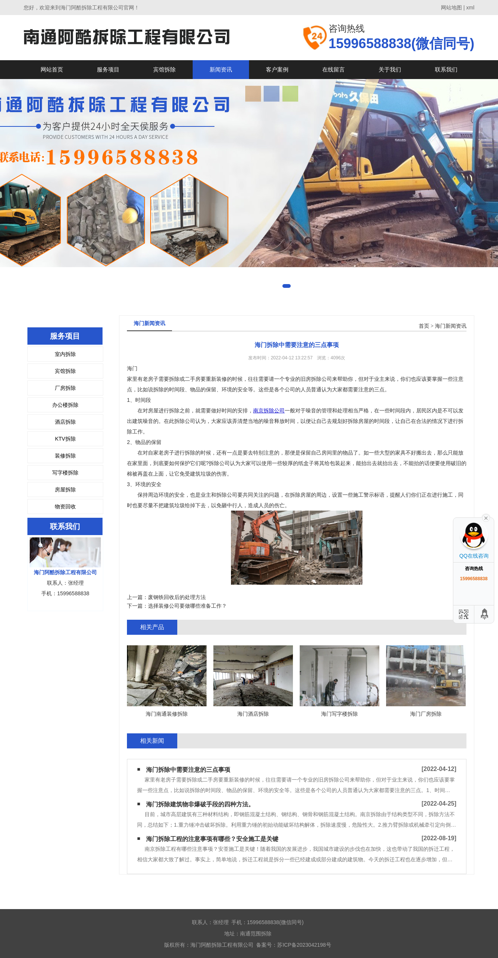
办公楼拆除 (65, 405)
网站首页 (52, 69)
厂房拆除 (65, 388)
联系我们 (446, 69)
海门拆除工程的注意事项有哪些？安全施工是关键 (212, 839)
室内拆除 (65, 354)
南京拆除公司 (269, 411)
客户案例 (277, 69)
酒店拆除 (65, 422)
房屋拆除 (65, 490)
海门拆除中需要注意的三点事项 (188, 769)
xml (470, 8)
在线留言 (333, 69)
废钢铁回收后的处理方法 (177, 597)
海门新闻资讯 (450, 326)
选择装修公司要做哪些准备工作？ (187, 606)
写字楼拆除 (65, 473)
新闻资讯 (221, 69)
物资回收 (65, 506)
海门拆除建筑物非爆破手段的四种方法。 (200, 804)
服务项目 (108, 69)
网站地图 (451, 8)
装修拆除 (65, 456)
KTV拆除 (65, 439)
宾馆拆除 (164, 69)
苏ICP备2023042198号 (304, 945)
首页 (424, 326)
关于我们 (390, 69)
